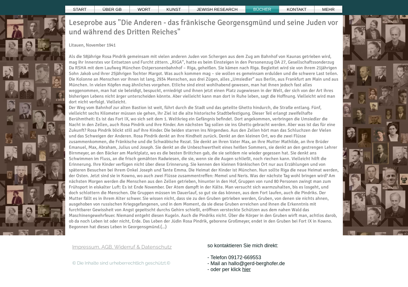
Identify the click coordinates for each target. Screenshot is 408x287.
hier (246, 269)
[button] (144, 9)
